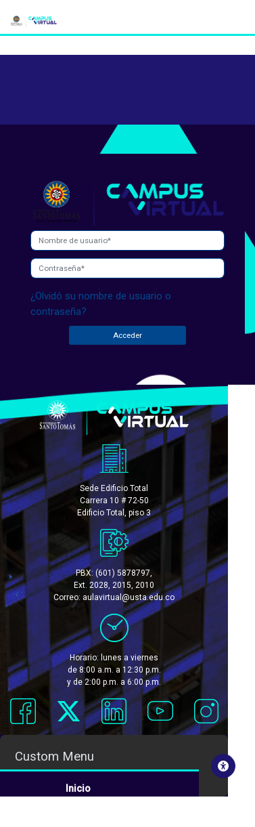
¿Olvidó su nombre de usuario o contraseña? (100, 304)
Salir (76, 813)
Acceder (127, 335)
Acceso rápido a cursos (120, 800)
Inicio (78, 786)
